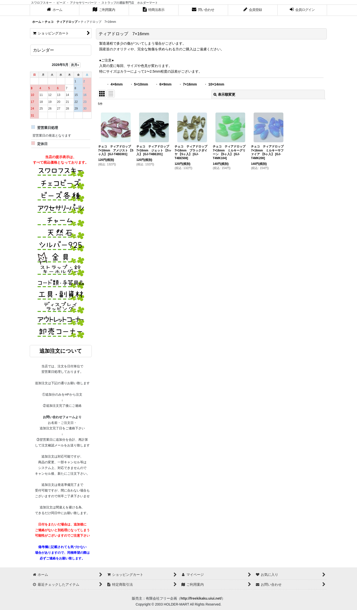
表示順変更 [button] (224, 94)
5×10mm (141, 84)
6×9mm (165, 84)
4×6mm (117, 84)
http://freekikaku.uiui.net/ (201, 598)
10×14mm (216, 84)
